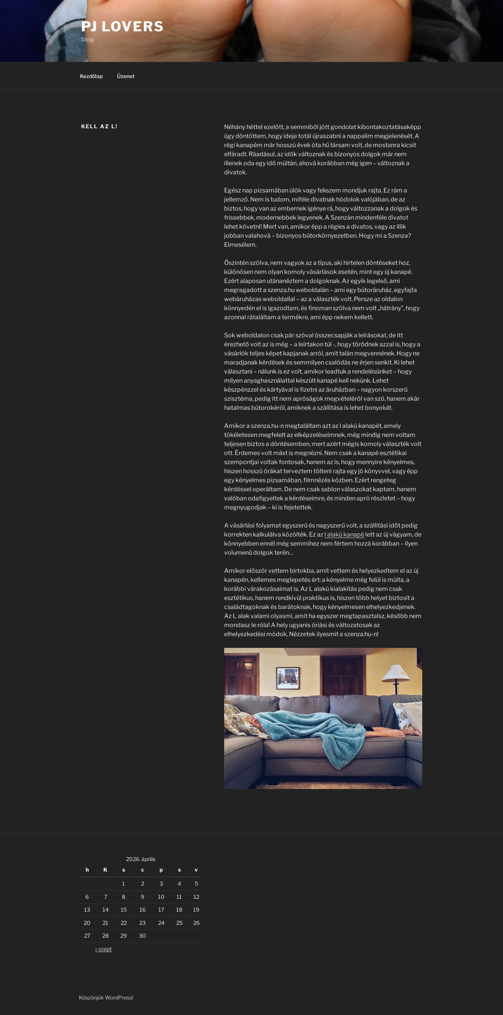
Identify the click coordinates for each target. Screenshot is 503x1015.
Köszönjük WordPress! (106, 997)
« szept (103, 949)
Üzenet (126, 76)
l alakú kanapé (344, 534)
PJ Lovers (123, 26)
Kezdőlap (91, 76)
